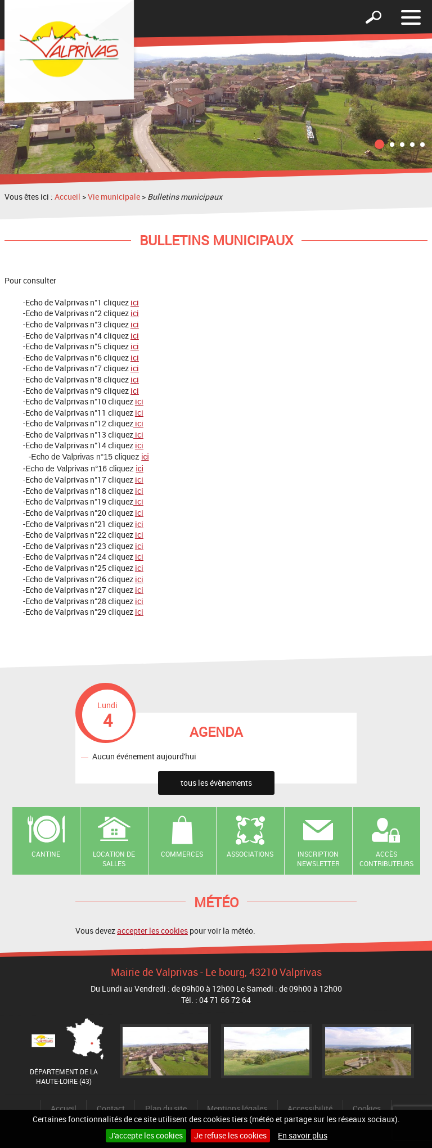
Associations (250, 853)
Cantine (46, 853)
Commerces (182, 853)
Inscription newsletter (318, 858)
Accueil (67, 196)
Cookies (367, 1108)
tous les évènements (216, 782)
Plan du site (166, 1108)
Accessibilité (309, 1108)
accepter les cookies (152, 930)
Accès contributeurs (386, 858)
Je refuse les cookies (230, 1135)
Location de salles (114, 858)
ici (134, 302)
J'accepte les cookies (146, 1135)
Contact (111, 1108)
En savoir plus (302, 1135)
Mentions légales (237, 1108)
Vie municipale (114, 196)
